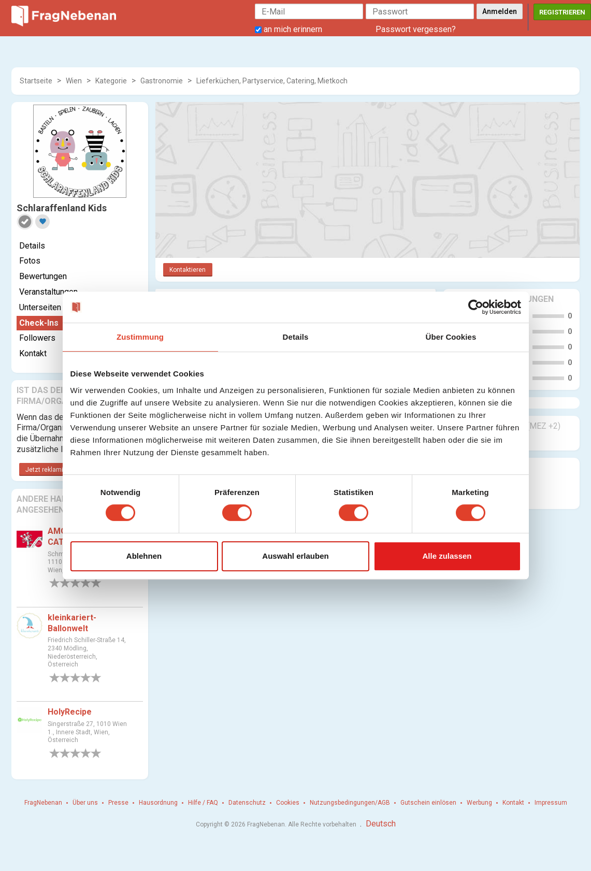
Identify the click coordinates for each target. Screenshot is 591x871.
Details (32, 246)
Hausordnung (158, 802)
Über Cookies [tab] (451, 336)
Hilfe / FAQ (203, 802)
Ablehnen (144, 555)
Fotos (29, 261)
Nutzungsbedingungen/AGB (350, 802)
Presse (118, 802)
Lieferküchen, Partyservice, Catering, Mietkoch (272, 81)
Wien (74, 81)
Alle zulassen (446, 555)
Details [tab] (296, 336)
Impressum (551, 802)
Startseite (36, 81)
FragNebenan (43, 802)
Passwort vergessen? (416, 29)
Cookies (287, 802)
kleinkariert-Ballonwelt (72, 623)
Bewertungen (43, 276)
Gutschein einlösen (428, 802)
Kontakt (513, 802)
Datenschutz (247, 802)
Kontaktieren (187, 269)
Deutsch (381, 824)
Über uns (85, 802)
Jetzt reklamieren (50, 469)
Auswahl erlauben (295, 555)
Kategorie (111, 81)
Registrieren (562, 12)
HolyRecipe (70, 712)
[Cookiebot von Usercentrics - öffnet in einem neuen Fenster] (475, 307)
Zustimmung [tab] (140, 336)
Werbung (479, 802)
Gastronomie (161, 81)
